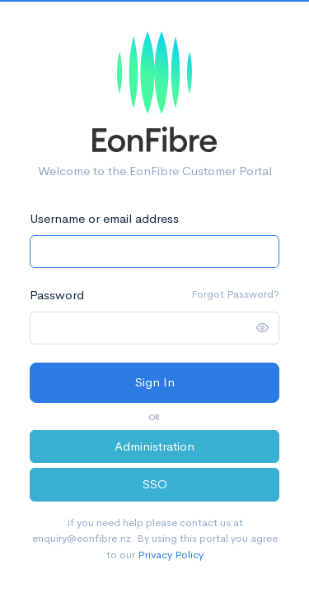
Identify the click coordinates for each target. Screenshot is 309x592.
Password (57, 295)
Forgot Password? (235, 294)
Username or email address (104, 218)
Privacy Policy (171, 555)
